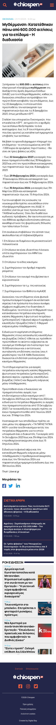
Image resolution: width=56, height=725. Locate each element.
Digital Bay (32, 721)
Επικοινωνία (32, 668)
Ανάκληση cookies (28, 714)
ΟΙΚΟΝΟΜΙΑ (7, 19)
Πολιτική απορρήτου (28, 709)
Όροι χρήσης (28, 704)
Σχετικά (19, 668)
